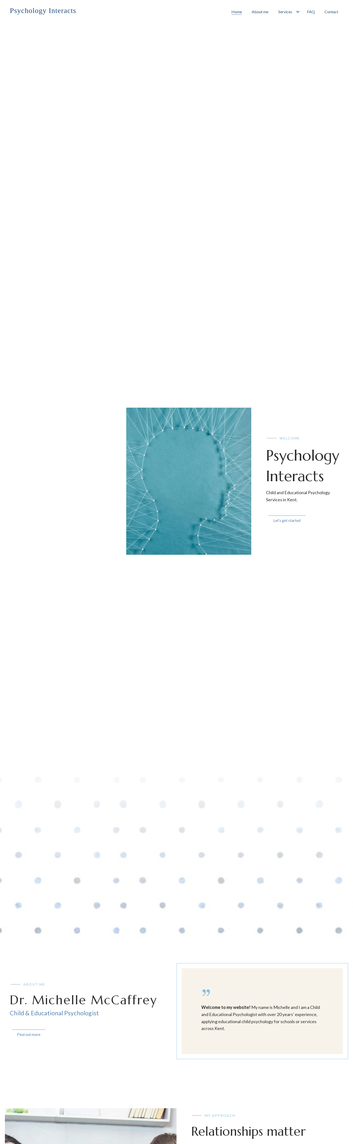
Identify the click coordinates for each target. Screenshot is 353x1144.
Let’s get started (287, 520)
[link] (237, 11)
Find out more (28, 1034)
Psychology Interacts (43, 10)
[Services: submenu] (298, 11)
